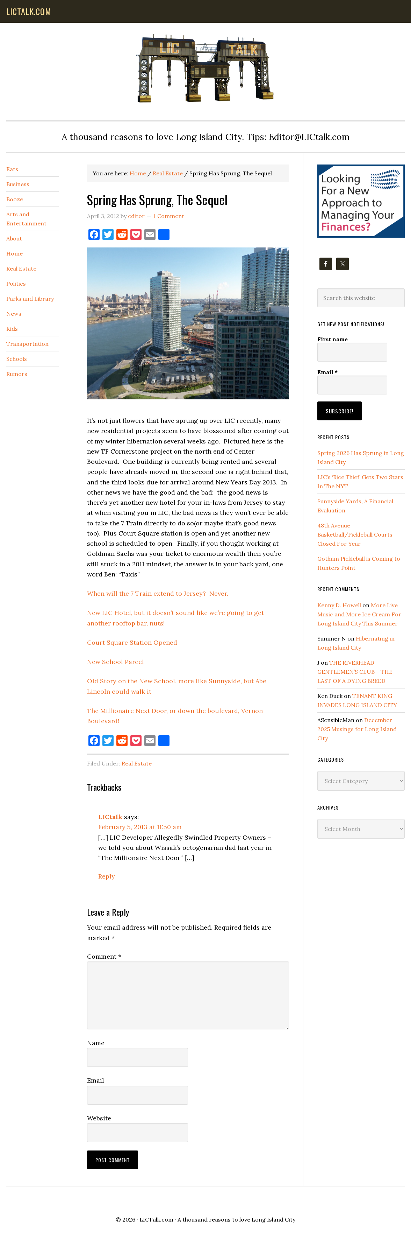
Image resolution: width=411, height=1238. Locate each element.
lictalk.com (28, 11)
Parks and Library (30, 298)
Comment (104, 956)
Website (99, 1118)
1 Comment (168, 215)
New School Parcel (115, 662)
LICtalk (110, 817)
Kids (12, 328)
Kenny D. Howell (339, 604)
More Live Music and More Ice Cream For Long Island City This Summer (359, 614)
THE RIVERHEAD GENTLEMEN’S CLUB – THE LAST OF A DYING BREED (354, 671)
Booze (14, 199)
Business (17, 184)
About (14, 238)
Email (95, 1080)
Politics (16, 283)
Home (14, 253)
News (13, 313)
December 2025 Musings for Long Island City (357, 728)
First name (332, 339)
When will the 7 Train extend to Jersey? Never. (157, 593)
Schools (16, 358)
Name (95, 1043)
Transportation (27, 343)
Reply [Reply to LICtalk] (106, 876)
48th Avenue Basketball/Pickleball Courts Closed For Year (354, 534)
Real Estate (137, 763)
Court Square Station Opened (132, 642)
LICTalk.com (156, 1219)
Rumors (16, 373)
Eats (12, 169)
